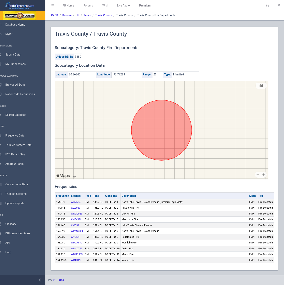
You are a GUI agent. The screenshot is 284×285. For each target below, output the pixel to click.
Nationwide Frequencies (20, 94)
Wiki (110, 5)
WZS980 (81, 207)
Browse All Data (15, 85)
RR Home (74, 5)
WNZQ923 (82, 213)
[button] (267, 5)
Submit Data (13, 55)
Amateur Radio (14, 164)
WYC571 (81, 236)
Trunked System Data (18, 145)
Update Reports (15, 203)
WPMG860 (83, 230)
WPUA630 (82, 242)
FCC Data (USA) (15, 154)
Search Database (16, 115)
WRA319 (81, 260)
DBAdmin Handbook (18, 233)
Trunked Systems (16, 194)
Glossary (11, 224)
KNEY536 (82, 219)
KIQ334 (81, 225)
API (7, 243)
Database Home (15, 24)
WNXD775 (82, 248)
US (83, 15)
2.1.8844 (64, 280)
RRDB (60, 15)
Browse (72, 15)
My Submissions (15, 64)
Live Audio (129, 5)
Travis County (109, 15)
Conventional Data (17, 184)
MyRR (9, 34)
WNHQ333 (82, 254)
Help (8, 252)
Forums (94, 5)
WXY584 (81, 202)
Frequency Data (15, 135)
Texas (92, 15)
